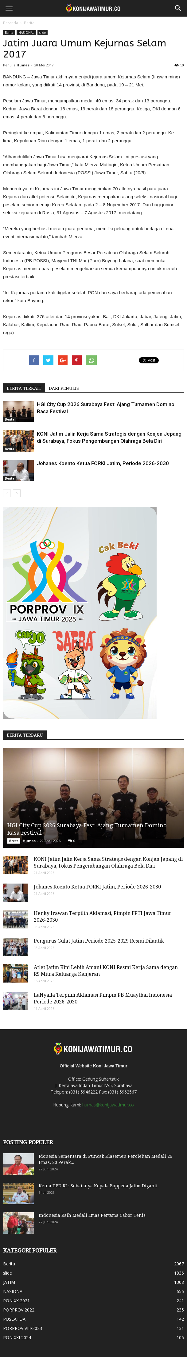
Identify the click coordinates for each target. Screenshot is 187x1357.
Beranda (10, 23)
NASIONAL (26, 32)
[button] (178, 8)
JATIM (9, 1282)
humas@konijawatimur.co (108, 1105)
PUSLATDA (14, 1319)
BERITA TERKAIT (24, 388)
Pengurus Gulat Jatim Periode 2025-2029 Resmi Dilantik (99, 941)
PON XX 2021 (16, 1301)
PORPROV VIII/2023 (22, 1328)
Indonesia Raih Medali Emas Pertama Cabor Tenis (92, 1215)
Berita (29, 23)
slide (42, 32)
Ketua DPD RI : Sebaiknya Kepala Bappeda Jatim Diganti (98, 1185)
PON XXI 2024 (17, 1337)
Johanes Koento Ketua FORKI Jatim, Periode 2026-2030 (103, 463)
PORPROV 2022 (18, 1310)
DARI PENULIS (64, 388)
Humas (23, 65)
